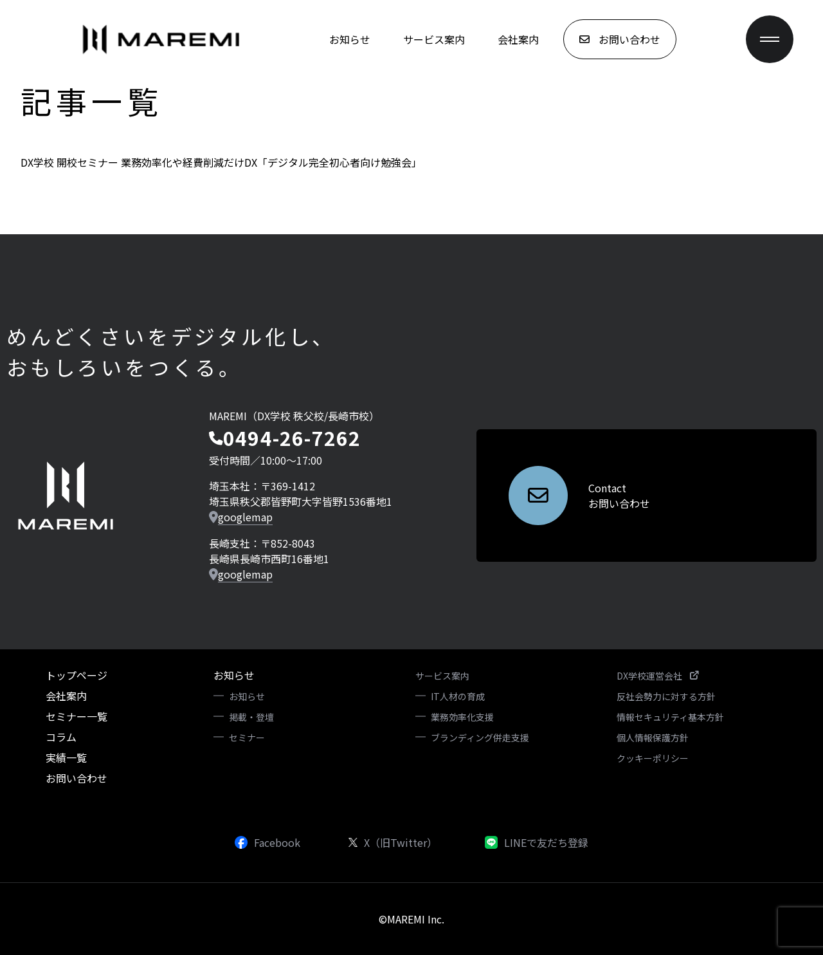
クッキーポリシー (653, 758)
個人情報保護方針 (653, 737)
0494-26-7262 (292, 437)
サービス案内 (434, 39)
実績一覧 (66, 757)
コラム (61, 737)
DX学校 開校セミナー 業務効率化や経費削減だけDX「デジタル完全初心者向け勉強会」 (221, 162)
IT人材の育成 (458, 696)
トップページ (76, 675)
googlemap (245, 516)
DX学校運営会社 (657, 675)
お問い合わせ (76, 778)
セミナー (247, 737)
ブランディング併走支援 (480, 737)
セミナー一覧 (76, 716)
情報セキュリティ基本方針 (670, 716)
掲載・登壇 (251, 716)
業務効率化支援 (462, 716)
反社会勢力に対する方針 (666, 696)
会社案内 (518, 39)
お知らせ (349, 39)
